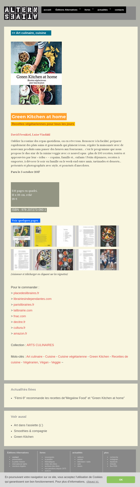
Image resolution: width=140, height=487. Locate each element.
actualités (103, 9)
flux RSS (113, 466)
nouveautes (49, 457)
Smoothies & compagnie (30, 431)
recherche (114, 457)
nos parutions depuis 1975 (55, 468)
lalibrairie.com (23, 310)
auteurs (48, 471)
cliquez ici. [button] (93, 481)
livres (88, 9)
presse (80, 459)
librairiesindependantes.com (33, 299)
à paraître (49, 459)
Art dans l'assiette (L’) (28, 425)
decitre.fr (19, 322)
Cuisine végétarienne (72, 356)
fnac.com (20, 316)
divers (80, 466)
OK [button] (121, 479)
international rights (19, 464)
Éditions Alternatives (67, 9)
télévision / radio (84, 462)
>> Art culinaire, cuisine (29, 33)
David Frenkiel (21, 134)
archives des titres (52, 466)
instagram (114, 459)
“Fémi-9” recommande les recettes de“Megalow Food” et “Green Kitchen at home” (69, 398)
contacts (119, 9)
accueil (47, 9)
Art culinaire (34, 356)
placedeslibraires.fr (26, 293)
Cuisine (50, 356)
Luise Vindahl (41, 134)
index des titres (51, 464)
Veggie (56, 362)
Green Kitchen (99, 356)
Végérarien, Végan (36, 362)
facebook (113, 462)
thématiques (50, 462)
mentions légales (19, 466)
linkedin (113, 464)
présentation (17, 459)
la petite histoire (18, 462)
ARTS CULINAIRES (40, 345)
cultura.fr (19, 327)
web (79, 464)
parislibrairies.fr (24, 304)
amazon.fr (20, 333)
